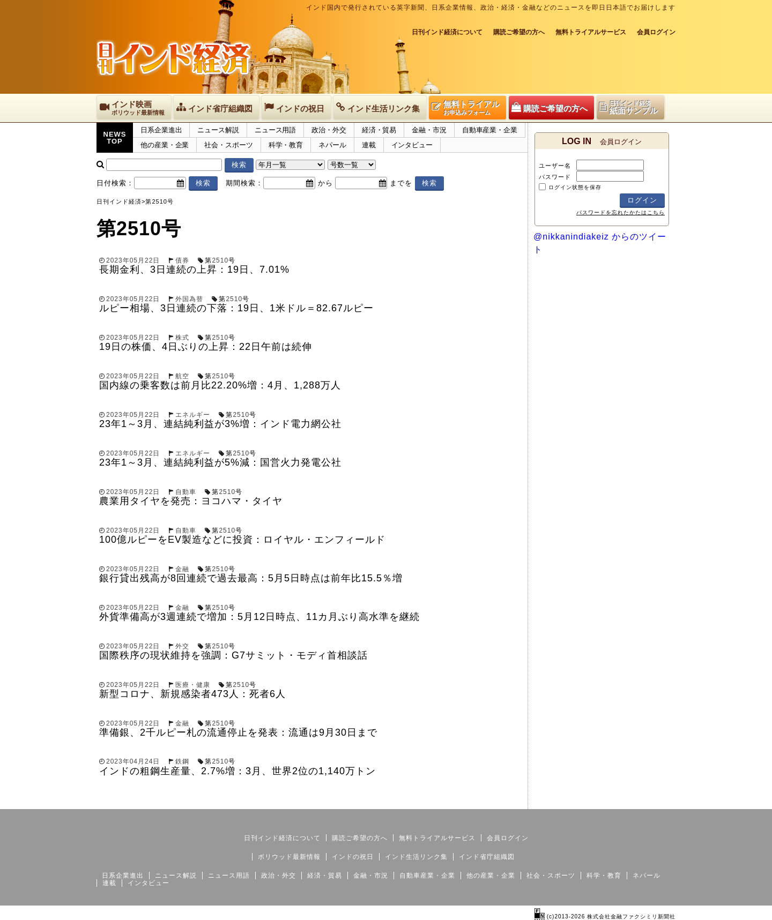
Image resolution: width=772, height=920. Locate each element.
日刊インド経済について (447, 32)
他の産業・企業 (164, 145)
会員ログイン (656, 32)
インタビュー (412, 145)
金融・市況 (429, 130)
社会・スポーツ (228, 145)
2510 (220, 260)
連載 (369, 145)
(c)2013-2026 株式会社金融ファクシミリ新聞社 (605, 916)
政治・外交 (328, 130)
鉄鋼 (182, 761)
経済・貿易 (379, 130)
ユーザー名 (555, 165)
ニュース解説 (218, 130)
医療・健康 (192, 685)
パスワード (555, 177)
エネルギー (192, 414)
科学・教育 (286, 145)
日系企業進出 (161, 130)
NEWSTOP (115, 137)
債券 (182, 260)
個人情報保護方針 (650, 800)
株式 (182, 337)
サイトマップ (594, 800)
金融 (182, 569)
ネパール (332, 145)
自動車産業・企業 (489, 130)
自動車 (185, 492)
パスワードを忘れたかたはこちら (620, 212)
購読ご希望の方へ (519, 32)
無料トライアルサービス (590, 32)
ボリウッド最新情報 (289, 857)
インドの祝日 (353, 857)
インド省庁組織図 (487, 857)
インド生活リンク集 (416, 857)
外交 (182, 646)
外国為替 (189, 299)
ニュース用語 (275, 130)
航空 (182, 376)
